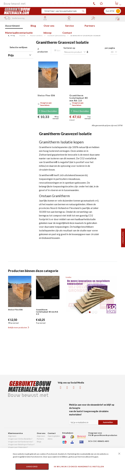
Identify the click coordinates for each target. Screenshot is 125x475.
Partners (40, 439)
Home (22, 35)
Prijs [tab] (11, 55)
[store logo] (21, 11)
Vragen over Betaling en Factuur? (21, 444)
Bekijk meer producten (18, 327)
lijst (57, 50)
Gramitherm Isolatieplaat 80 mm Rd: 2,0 (78, 98)
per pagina (110, 48)
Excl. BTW (110, 11)
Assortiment (36, 35)
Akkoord (31, 466)
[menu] (62, 28)
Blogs (39, 441)
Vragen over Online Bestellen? (20, 439)
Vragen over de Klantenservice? (20, 441)
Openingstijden (54, 436)
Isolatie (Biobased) (56, 35)
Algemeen (12, 436)
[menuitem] (14, 25)
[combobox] (62, 11)
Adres (50, 439)
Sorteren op (69, 48)
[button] (48, 104)
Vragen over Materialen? (18, 447)
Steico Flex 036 (46, 95)
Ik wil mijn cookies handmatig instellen (79, 466)
